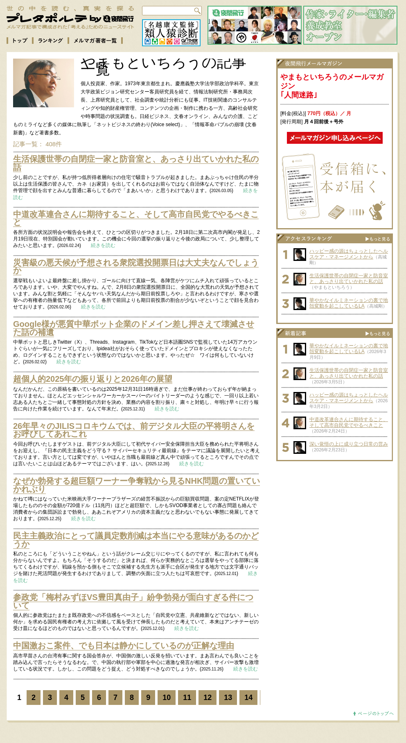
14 (248, 697)
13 (228, 697)
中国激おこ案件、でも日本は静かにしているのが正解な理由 (123, 645)
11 (187, 697)
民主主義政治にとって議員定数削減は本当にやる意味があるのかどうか (136, 539)
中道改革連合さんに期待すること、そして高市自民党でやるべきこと (136, 218)
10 (166, 697)
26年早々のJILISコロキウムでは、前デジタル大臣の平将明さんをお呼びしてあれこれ (134, 430)
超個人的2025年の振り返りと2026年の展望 (92, 378)
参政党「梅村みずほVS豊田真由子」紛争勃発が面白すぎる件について (133, 601)
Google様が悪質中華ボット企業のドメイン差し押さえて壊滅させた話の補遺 (133, 328)
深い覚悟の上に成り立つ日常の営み (348, 444)
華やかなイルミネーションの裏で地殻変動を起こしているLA (348, 303)
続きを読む (103, 245)
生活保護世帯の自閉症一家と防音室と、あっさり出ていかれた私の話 (136, 163)
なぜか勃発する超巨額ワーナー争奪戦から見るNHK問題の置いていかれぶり (136, 485)
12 (207, 697)
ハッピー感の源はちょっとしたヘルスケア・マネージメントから (348, 254)
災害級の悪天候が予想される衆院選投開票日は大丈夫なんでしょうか (136, 266)
